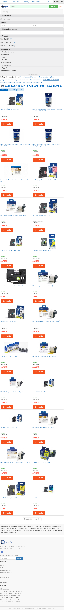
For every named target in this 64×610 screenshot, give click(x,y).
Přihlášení (58, 1)
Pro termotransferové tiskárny (30, 80)
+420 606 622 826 (7, 594)
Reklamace (37, 2)
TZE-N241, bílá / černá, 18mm (9, 427)
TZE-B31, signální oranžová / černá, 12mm (45, 180)
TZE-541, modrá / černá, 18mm (41, 498)
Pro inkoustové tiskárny (28, 77)
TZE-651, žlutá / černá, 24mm (41, 462)
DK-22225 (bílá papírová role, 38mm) (43, 427)
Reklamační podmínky (5, 570)
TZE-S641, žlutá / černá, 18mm (41, 250)
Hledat (53, 6)
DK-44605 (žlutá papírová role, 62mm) (44, 357)
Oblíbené (4, 90)
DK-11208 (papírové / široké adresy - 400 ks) (46, 321)
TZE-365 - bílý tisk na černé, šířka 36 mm (13, 286)
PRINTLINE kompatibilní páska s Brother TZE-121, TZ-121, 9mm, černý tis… (47, 145)
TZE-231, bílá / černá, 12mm (8, 321)
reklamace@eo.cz (15, 595)
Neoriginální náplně (46, 77)
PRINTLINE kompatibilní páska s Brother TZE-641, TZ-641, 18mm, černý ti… (15, 145)
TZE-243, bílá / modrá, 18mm (41, 392)
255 (14, 42)
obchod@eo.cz (6, 595)
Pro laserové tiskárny (30, 83)
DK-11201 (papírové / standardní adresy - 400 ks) (15, 462)
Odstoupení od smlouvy (6, 572)
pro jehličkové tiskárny (8, 80)
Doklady (26, 2)
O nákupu (16, 2)
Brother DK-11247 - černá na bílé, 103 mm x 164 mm (14, 180)
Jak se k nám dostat (5, 580)
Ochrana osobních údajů (6, 575)
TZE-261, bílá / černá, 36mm (9, 357)
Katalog (5, 12)
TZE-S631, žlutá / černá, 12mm (9, 498)
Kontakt (53, 608)
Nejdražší (20, 90)
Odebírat (19, 558)
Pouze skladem (6, 19)
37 (11, 39)
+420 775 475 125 (17, 594)
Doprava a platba (4, 577)
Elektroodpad (3, 582)
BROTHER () (8, 42)
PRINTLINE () (7, 45)
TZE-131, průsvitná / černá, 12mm (10, 250)
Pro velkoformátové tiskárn (10, 83)
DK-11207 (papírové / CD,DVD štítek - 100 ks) (13, 215)
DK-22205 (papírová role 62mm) (42, 286)
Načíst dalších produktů (32, 519)
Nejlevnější (12, 90)
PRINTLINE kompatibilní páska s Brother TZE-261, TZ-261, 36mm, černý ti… (47, 109)
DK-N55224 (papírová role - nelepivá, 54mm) (14, 392)
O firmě (2, 565)
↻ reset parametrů (32, 74)
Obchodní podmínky (5, 567)
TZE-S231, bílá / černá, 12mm (41, 215)
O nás (5, 2)
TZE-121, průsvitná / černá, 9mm (10, 109)
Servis (47, 2)
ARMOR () (6, 39)
